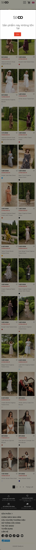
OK (17, 34)
